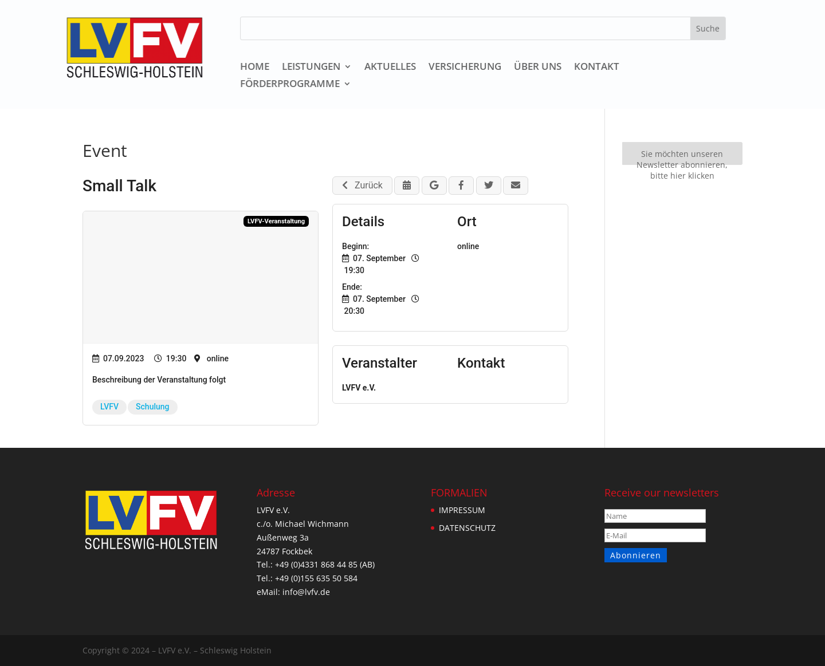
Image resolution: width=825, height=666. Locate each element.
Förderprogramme (291, 85)
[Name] (655, 516)
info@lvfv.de (304, 591)
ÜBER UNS (539, 67)
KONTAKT (597, 67)
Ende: (352, 286)
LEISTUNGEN (312, 67)
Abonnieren (635, 555)
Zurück (362, 185)
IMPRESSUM (462, 510)
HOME (256, 67)
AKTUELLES (392, 67)
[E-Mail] (655, 535)
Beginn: (355, 246)
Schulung (152, 406)
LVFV (109, 406)
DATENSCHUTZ (467, 527)
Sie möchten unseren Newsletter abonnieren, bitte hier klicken (682, 156)
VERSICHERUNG (466, 67)
